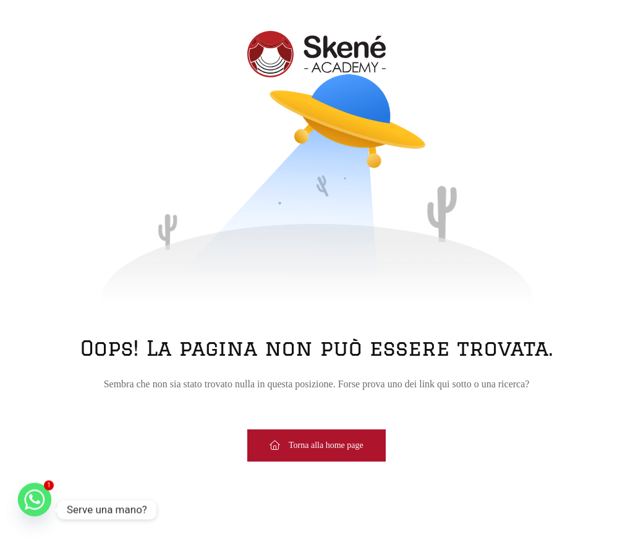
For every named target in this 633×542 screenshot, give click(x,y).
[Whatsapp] (34, 510)
